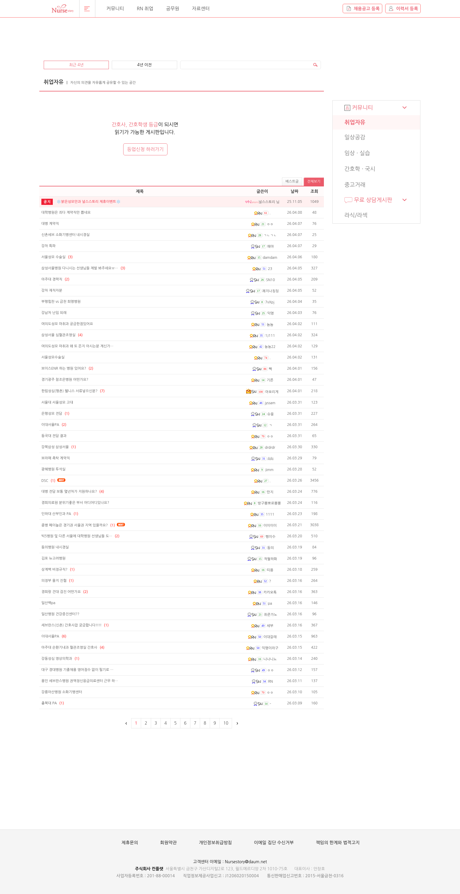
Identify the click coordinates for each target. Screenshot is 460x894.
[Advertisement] (181, 36)
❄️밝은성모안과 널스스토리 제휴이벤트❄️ (88, 201)
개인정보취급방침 (215, 842)
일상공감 (354, 137)
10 (225, 723)
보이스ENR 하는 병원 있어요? (67, 368)
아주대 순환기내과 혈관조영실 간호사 (72, 647)
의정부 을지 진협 (57, 580)
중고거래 (354, 185)
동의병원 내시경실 (55, 547)
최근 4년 (76, 65)
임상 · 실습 (357, 153)
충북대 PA (52, 703)
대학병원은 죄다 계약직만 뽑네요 (66, 212)
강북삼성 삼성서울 (58, 447)
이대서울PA (53, 424)
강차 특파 (48, 246)
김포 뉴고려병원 (53, 558)
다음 (236, 723)
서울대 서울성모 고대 (57, 402)
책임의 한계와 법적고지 (338, 842)
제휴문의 (129, 842)
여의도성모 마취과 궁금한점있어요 (67, 324)
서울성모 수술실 (57, 257)
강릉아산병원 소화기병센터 (61, 692)
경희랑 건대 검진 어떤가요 (64, 592)
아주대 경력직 (55, 279)
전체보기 (313, 181)
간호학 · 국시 (359, 169)
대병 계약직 (50, 223)
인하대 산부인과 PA (59, 514)
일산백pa (48, 603)
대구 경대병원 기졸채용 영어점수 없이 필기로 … (77, 670)
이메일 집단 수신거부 (274, 842)
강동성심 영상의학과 (60, 658)
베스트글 (292, 181)
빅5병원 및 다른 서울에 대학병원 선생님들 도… (80, 536)
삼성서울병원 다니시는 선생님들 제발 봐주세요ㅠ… (83, 268)
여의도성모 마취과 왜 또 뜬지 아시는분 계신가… (77, 346)
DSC (48, 480)
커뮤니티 (115, 8)
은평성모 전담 (55, 413)
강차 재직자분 (51, 290)
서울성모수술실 (53, 357)
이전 (126, 723)
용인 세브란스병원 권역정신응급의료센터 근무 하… (79, 681)
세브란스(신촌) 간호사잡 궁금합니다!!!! (75, 625)
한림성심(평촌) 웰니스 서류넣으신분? (73, 391)
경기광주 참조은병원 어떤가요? (64, 379)
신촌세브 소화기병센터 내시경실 (65, 235)
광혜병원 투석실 (53, 469)
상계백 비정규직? (58, 569)
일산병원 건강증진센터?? (60, 614)
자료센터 (200, 8)
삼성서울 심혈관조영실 (62, 335)
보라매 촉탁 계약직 (55, 458)
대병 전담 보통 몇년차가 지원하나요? (72, 491)
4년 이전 (144, 65)
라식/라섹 (356, 215)
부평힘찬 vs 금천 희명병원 (61, 301)
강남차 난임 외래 (54, 313)
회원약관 (168, 842)
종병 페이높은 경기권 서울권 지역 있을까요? (78, 525)
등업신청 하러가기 (145, 149)
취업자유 (354, 122)
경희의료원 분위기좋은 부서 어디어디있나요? (75, 502)
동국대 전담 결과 (54, 436)
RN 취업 (145, 8)
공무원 (172, 8)
